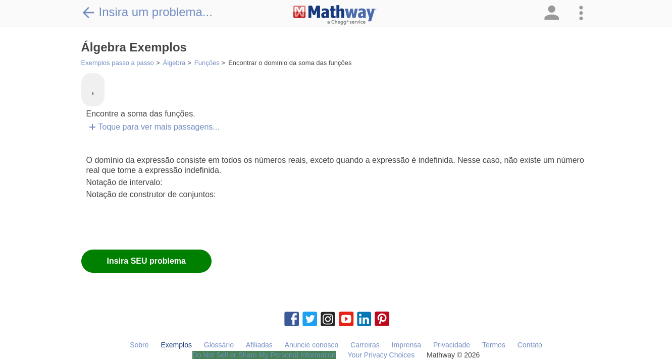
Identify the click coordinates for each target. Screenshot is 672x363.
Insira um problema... (147, 12)
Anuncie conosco (312, 345)
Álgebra (174, 63)
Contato (530, 345)
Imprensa (406, 345)
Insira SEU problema (146, 261)
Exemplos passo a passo (117, 63)
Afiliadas (259, 345)
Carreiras (365, 345)
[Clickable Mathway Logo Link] (335, 15)
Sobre (139, 345)
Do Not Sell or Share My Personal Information (264, 355)
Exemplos (176, 345)
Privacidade (451, 345)
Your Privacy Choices (381, 355)
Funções (207, 63)
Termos (493, 345)
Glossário (219, 345)
